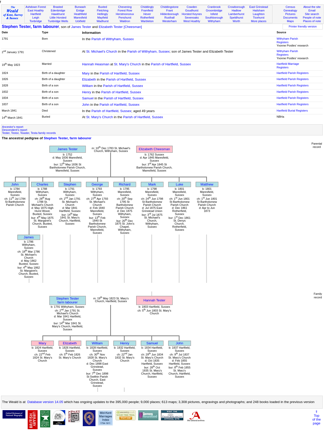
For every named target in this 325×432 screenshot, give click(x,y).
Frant (169, 10)
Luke (179, 184)
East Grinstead (258, 6)
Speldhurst (236, 17)
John (85, 104)
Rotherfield (147, 17)
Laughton (259, 14)
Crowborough (236, 6)
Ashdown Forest (35, 6)
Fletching (102, 10)
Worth (236, 21)
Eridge (80, 10)
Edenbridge (58, 10)
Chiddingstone (169, 6)
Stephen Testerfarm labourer (67, 300)
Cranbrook (214, 6)
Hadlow (236, 10)
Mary (86, 73)
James (29, 237)
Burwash (80, 6)
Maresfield (80, 17)
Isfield (214, 14)
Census (290, 6)
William (87, 86)
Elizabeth (89, 79)
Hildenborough (169, 14)
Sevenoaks (192, 17)
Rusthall (169, 17)
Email (312, 10)
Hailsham (259, 10)
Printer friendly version (303, 26)
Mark (152, 184)
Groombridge (214, 10)
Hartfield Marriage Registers (288, 65)
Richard (125, 184)
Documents (290, 17)
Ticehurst (258, 17)
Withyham (214, 21)
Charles (42, 184)
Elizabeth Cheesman (154, 149)
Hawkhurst (57, 14)
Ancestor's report (12, 126)
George (97, 184)
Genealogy (290, 10)
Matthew (207, 184)
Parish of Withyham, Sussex (112, 39)
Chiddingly (147, 6)
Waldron (125, 21)
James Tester (81, 27)
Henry (86, 92)
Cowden (192, 6)
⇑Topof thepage (316, 417)
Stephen (69, 184)
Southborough (214, 17)
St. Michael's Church (101, 51)
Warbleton (147, 21)
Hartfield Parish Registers (292, 72)
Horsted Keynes (192, 14)
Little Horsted (58, 17)
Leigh (35, 17)
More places (258, 21)
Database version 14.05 (45, 402)
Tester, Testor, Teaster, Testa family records (29, 132)
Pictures (290, 14)
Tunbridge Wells (58, 21)
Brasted (58, 6)
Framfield (147, 10)
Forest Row (125, 10)
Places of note (312, 21)
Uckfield (80, 21)
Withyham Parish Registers (287, 40)
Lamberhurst (236, 14)
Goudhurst (191, 10)
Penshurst (125, 17)
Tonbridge (35, 21)
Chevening (125, 6)
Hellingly (102, 14)
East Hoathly (36, 10)
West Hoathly (191, 21)
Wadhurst (102, 21)
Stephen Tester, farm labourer (30, 26)
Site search (312, 14)
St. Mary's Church (127, 64)
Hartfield (35, 14)
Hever (147, 14)
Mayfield (102, 17)
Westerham (169, 21)
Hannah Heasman (95, 64)
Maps (290, 21)
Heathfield (80, 14)
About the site (312, 6)
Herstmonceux (125, 14)
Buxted (102, 6)
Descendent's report (14, 129)
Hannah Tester (154, 300)
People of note (312, 17)
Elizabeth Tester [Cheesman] (120, 27)
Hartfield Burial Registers (292, 110)
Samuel (87, 98)
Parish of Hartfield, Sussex (171, 64)
